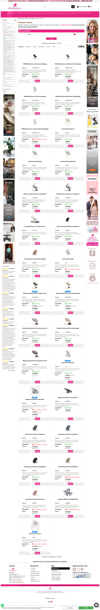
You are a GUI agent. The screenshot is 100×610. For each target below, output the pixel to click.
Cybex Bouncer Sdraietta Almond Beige (34, 259)
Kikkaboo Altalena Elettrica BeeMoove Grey (35, 293)
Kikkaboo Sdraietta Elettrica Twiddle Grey (67, 194)
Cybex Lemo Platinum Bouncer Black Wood (68, 226)
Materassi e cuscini (7, 56)
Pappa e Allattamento (7, 78)
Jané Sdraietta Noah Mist (35, 161)
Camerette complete (7, 34)
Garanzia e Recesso (35, 575)
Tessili (59, 13)
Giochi (68, 13)
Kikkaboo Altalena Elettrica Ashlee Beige (68, 328)
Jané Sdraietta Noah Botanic (68, 161)
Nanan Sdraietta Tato (35, 533)
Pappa (63, 13)
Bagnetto (54, 13)
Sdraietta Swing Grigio (68, 362)
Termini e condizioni (35, 573)
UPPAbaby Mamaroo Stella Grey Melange (35, 96)
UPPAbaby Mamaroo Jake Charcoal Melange (35, 64)
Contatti (33, 570)
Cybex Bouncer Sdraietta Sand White (68, 466)
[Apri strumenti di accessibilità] (96, 605)
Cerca (29, 34)
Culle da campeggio (7, 46)
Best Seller (33, 579)
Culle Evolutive (6, 41)
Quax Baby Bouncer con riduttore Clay (35, 226)
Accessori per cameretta (8, 68)
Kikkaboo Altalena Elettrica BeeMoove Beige (68, 293)
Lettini (4, 36)
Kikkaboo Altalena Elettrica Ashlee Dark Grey (35, 361)
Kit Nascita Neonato (6, 85)
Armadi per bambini (7, 49)
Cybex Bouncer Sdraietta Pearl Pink (34, 499)
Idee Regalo (74, 13)
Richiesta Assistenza (35, 581)
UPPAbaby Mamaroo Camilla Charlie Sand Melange (34, 129)
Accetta (86, 608)
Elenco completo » (12, 370)
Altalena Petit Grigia (68, 259)
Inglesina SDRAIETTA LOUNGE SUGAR (68, 499)
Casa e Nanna (47, 13)
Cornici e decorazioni (7, 65)
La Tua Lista (87, 13)
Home (9, 13)
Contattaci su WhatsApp (78, 1)
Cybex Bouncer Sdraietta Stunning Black (35, 466)
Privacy (39, 608)
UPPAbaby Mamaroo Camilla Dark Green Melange (68, 64)
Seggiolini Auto (38, 13)
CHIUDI (98, 607)
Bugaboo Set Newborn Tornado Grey (68, 397)
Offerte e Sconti (6, 22)
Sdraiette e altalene (7, 61)
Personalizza (70, 608)
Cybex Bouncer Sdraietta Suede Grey (35, 434)
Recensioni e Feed (35, 572)
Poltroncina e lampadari (8, 63)
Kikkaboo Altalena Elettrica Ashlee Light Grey (35, 328)
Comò (4, 53)
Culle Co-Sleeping (7, 44)
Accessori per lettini (7, 70)
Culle (4, 39)
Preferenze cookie (50, 598)
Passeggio (20, 13)
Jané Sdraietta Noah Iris (68, 129)
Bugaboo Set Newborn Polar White (35, 399)
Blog (9, 16)
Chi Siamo (33, 568)
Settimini (5, 51)
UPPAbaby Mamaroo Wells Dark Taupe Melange (67, 96)
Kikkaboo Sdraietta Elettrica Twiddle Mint (34, 194)
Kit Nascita (80, 13)
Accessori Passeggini (29, 13)
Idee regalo (5, 82)
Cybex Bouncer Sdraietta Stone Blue (68, 434)
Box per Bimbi (6, 58)
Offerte (14, 13)
